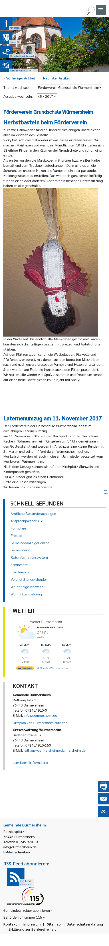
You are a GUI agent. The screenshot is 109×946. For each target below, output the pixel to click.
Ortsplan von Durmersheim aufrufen (40, 722)
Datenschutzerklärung (85, 924)
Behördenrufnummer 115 (22, 917)
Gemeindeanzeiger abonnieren (26, 910)
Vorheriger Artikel (19, 78)
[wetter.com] (25, 669)
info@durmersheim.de (40, 715)
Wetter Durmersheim (46, 621)
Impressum (32, 924)
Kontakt (10, 924)
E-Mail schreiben (16, 852)
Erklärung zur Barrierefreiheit (32, 929)
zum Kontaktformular (29, 762)
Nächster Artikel (55, 78)
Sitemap (54, 924)
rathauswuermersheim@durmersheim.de (55, 750)
